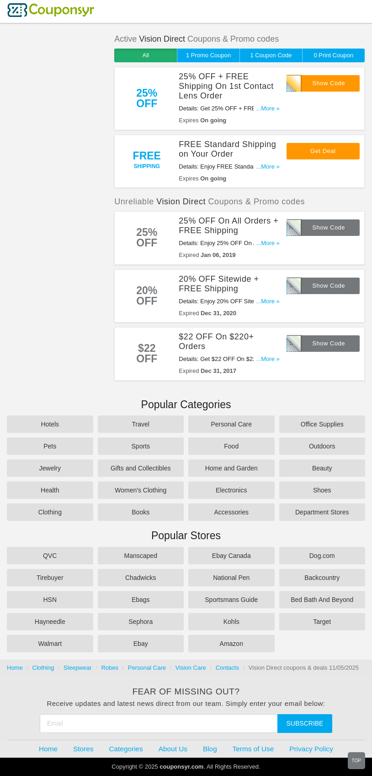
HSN (50, 599)
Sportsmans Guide (231, 599)
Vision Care (190, 667)
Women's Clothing (140, 490)
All (145, 55)
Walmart (50, 643)
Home (15, 667)
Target (322, 621)
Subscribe (305, 723)
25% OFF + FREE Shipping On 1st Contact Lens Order (226, 86)
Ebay (140, 643)
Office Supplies (322, 424)
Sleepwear (77, 667)
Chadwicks (140, 577)
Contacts (227, 667)
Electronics (231, 490)
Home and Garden (231, 468)
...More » (267, 108)
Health (50, 490)
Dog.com (322, 555)
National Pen (231, 577)
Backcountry (322, 577)
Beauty (322, 468)
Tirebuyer (50, 577)
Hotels (50, 424)
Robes (109, 667)
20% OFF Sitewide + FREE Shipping (219, 283)
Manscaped (140, 555)
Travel (140, 424)
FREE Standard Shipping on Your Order (227, 149)
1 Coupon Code (271, 55)
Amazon (231, 643)
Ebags (141, 599)
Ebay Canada (231, 555)
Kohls (231, 621)
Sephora (140, 621)
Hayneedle (50, 621)
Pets (49, 446)
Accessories (231, 512)
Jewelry (50, 468)
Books (140, 512)
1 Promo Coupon (208, 55)
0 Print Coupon (333, 55)
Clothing (50, 512)
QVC (50, 555)
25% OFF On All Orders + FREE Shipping (228, 225)
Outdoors (322, 446)
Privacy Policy (311, 749)
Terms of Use (253, 749)
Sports (141, 446)
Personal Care (231, 424)
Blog (210, 749)
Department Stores (322, 512)
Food (231, 446)
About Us (173, 749)
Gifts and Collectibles (141, 468)
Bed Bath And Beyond (322, 599)
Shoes (322, 490)
